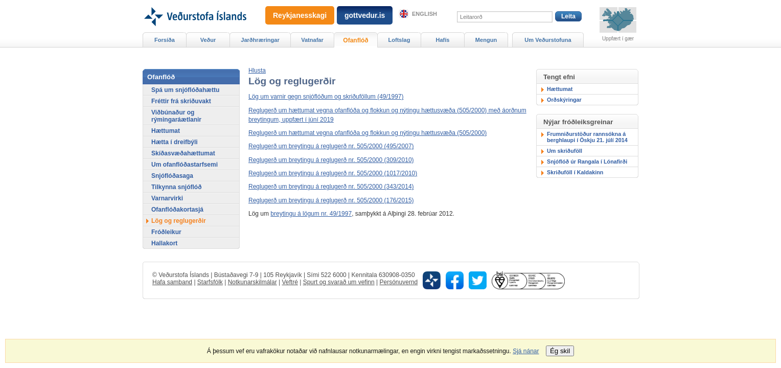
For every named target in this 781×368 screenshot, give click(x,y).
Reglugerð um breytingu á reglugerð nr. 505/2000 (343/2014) (331, 186)
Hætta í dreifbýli (174, 142)
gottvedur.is (364, 15)
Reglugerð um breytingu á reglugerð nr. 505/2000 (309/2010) (331, 160)
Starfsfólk (210, 282)
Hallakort (164, 243)
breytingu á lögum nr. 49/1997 (311, 213)
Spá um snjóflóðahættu (185, 90)
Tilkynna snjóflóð (176, 187)
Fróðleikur (166, 232)
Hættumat (559, 89)
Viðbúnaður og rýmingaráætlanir (176, 116)
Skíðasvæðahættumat (183, 153)
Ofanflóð (355, 40)
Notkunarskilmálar (252, 282)
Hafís (443, 40)
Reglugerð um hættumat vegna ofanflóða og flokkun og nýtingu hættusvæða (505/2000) (367, 132)
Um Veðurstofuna (547, 40)
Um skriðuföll (564, 151)
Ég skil (560, 351)
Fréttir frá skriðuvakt (181, 101)
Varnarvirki (167, 198)
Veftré (289, 282)
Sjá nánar (526, 351)
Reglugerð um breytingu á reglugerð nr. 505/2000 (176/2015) (331, 200)
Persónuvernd (399, 282)
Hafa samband (172, 282)
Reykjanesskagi (300, 15)
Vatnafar (312, 40)
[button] (257, 70)
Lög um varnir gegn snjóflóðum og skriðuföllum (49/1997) (326, 96)
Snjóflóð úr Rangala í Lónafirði (587, 161)
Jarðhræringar (260, 40)
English (424, 14)
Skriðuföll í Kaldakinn (575, 172)
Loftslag (399, 40)
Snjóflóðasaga (172, 175)
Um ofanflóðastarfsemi (184, 164)
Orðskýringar (564, 100)
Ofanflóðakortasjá (177, 209)
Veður (208, 40)
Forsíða (164, 40)
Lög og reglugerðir (178, 220)
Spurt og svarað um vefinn (339, 282)
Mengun (486, 40)
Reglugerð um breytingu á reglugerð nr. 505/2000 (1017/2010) (332, 173)
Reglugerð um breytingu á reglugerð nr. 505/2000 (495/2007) (331, 146)
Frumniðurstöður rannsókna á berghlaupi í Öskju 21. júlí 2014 (587, 137)
